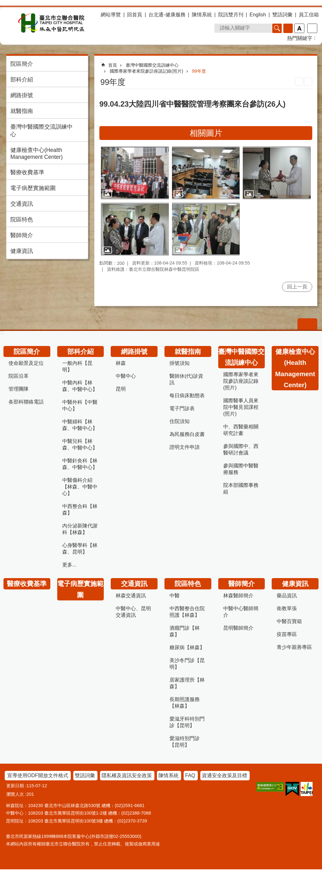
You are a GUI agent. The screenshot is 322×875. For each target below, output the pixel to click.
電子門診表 (182, 408)
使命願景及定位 (26, 363)
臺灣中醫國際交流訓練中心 (41, 130)
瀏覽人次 (15, 794)
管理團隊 (18, 389)
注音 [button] (308, 81)
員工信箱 (309, 14)
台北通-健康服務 (166, 14)
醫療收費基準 (27, 172)
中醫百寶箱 (289, 621)
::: (2, 332)
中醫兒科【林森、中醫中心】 (79, 444)
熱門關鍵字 (299, 38)
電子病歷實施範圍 (33, 188)
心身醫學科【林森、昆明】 (79, 549)
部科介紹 (21, 79)
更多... (69, 564)
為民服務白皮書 (187, 434)
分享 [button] (312, 28)
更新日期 (15, 785)
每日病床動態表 (187, 395)
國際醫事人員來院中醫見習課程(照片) (240, 407)
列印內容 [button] (299, 81)
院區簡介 (21, 64)
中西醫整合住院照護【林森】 (187, 612)
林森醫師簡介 (238, 595)
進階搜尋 (288, 28)
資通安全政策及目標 (224, 775)
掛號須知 (179, 363)
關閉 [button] (307, 324)
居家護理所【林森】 (187, 683)
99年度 (199, 71)
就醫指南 (21, 111)
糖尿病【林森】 (187, 647)
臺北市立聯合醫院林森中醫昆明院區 (51, 23)
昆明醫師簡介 (238, 628)
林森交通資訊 (131, 595)
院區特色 (21, 219)
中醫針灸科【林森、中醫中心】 (79, 464)
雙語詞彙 (282, 14)
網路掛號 (21, 95)
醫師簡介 (21, 235)
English (258, 14)
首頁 (112, 65)
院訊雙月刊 (230, 14)
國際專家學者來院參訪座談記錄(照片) (146, 71)
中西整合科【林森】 (79, 510)
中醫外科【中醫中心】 (79, 405)
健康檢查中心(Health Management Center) (36, 153)
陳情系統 (202, 14)
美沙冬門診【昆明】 (187, 664)
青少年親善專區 (294, 647)
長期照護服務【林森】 (184, 703)
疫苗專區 (287, 634)
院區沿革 (18, 376)
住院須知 (179, 421)
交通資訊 (21, 204)
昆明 (121, 389)
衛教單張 (287, 608)
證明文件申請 (184, 447)
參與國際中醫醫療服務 (240, 469)
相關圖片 (206, 133)
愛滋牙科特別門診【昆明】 (187, 722)
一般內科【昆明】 (77, 366)
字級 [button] (299, 28)
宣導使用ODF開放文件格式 (37, 775)
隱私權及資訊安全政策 (127, 775)
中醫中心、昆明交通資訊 (133, 612)
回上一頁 (297, 286)
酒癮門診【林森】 (184, 631)
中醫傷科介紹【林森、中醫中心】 (79, 486)
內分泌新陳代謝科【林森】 (79, 529)
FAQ (190, 775)
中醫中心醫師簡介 (240, 612)
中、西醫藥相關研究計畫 (240, 430)
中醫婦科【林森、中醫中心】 (79, 425)
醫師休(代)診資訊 (186, 379)
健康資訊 (21, 251)
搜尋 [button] (277, 28)
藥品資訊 (287, 595)
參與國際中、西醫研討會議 (240, 449)
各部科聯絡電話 (26, 401)
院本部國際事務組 (240, 488)
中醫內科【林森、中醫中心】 (79, 386)
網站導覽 (111, 14)
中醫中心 (126, 376)
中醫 (174, 595)
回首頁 (134, 14)
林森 (121, 363)
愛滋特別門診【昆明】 (184, 742)
